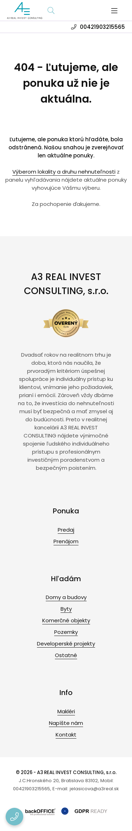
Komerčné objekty (66, 620)
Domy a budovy (66, 597)
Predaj (66, 529)
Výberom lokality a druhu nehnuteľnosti (63, 171)
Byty (66, 608)
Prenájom (66, 541)
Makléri (66, 711)
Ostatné (66, 655)
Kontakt (66, 734)
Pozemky (66, 632)
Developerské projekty (66, 643)
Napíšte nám (66, 723)
